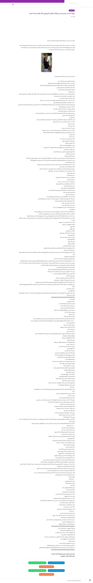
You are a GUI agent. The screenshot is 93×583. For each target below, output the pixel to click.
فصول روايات (72, 10)
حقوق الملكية (57, 1)
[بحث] (13, 5)
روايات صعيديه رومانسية (40, 5)
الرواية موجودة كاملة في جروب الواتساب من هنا (37, 563)
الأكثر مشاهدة (48, 5)
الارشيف (33, 1)
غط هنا (52, 554)
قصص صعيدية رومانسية (30, 5)
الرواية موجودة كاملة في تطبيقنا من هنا (46, 566)
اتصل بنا (61, 1)
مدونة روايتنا (69, 580)
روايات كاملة (54, 5)
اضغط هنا (63, 556)
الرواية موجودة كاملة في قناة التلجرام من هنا (56, 563)
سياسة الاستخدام (46, 1)
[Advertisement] (46, 26)
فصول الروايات (60, 5)
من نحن (52, 1)
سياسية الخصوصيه (39, 1)
